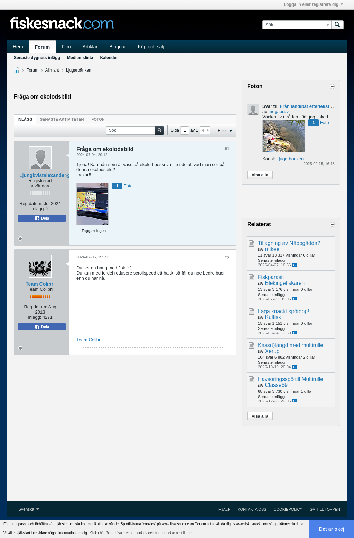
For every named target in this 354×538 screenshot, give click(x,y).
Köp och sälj (151, 46)
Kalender (109, 57)
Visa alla (260, 175)
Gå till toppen (325, 509)
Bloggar (117, 46)
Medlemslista (80, 57)
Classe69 (276, 385)
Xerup (272, 351)
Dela (42, 218)
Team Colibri (40, 284)
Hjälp (224, 509)
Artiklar (90, 46)
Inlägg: (38, 208)
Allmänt (52, 70)
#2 (227, 257)
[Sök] (296, 24)
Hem (18, 46)
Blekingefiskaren (285, 283)
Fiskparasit (271, 277)
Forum (42, 47)
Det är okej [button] (332, 529)
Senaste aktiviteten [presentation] (62, 119)
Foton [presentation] (98, 119)
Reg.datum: (31, 203)
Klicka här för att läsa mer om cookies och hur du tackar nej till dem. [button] (141, 533)
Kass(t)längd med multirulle (290, 345)
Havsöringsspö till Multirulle (290, 379)
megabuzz (278, 111)
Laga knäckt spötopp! (283, 311)
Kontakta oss (251, 509)
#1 (227, 149)
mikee (272, 249)
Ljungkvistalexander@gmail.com (57, 175)
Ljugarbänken (78, 70)
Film (66, 46)
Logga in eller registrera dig (313, 4)
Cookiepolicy (288, 509)
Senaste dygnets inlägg (37, 57)
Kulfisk (273, 317)
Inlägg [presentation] (25, 119)
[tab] (25, 119)
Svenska (28, 509)
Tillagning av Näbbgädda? (289, 243)
